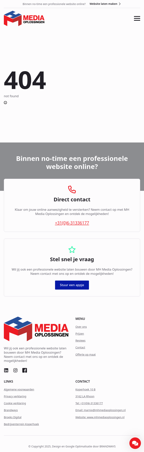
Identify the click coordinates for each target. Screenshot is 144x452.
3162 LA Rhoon (85, 396)
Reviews (80, 340)
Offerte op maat (85, 354)
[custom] (6, 370)
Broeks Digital (12, 417)
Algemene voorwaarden (19, 389)
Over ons (81, 327)
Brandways (11, 410)
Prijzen (79, 333)
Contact (80, 347)
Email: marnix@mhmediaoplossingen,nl (100, 410)
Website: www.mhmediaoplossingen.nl (100, 417)
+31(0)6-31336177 (72, 223)
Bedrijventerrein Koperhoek (21, 424)
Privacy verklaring (15, 396)
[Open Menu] (137, 18)
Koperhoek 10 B (85, 389)
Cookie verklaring (15, 403)
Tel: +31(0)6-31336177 (89, 403)
